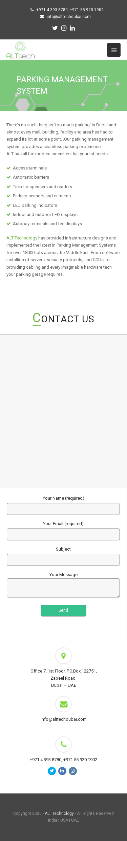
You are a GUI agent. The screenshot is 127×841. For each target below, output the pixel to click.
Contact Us (63, 319)
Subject (63, 554)
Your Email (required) (63, 529)
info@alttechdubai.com (69, 16)
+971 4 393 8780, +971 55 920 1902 (70, 9)
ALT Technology (21, 237)
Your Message (63, 585)
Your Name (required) (63, 503)
